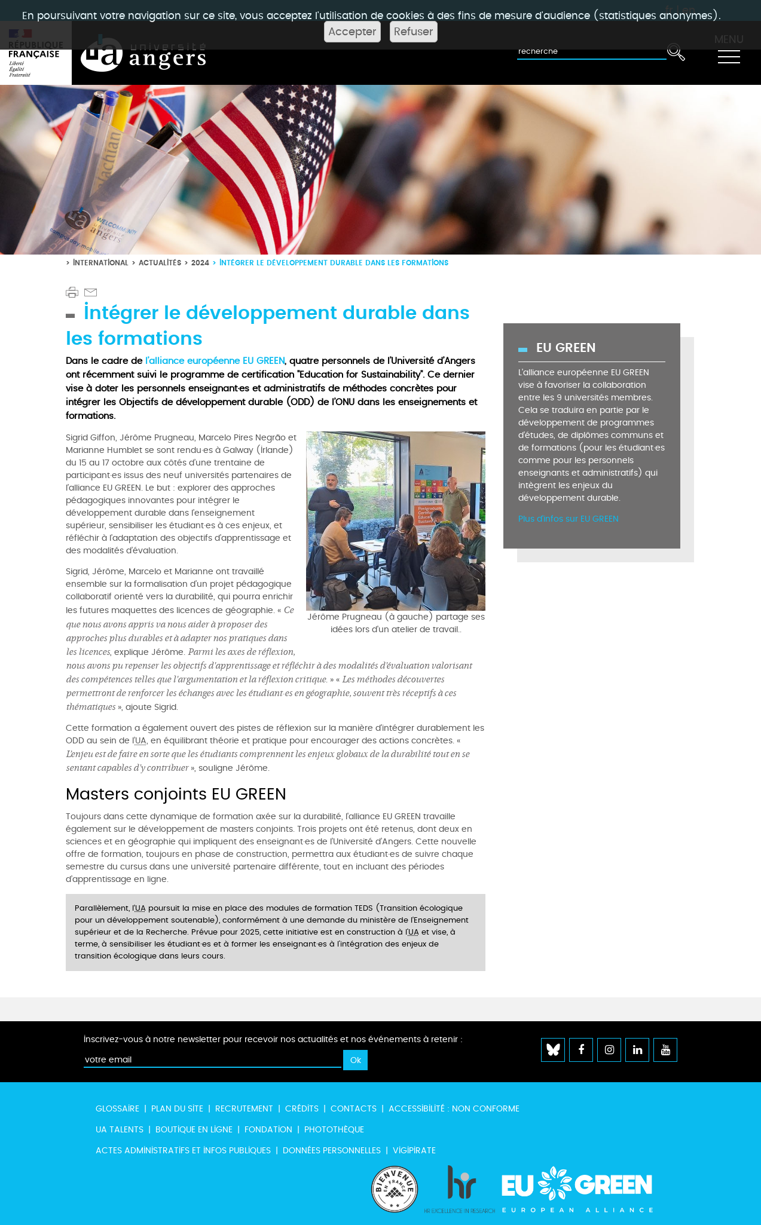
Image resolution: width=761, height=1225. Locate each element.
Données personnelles (332, 1150)
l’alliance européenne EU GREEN (215, 361)
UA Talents (119, 1129)
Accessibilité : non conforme (454, 1108)
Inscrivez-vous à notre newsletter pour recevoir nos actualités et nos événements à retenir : (273, 1039)
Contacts (354, 1108)
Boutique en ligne (194, 1129)
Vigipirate (414, 1150)
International (101, 263)
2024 (200, 263)
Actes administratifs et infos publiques (183, 1150)
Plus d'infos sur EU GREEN (568, 519)
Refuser (413, 31)
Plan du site (177, 1108)
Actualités (160, 263)
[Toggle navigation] (728, 53)
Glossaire (117, 1108)
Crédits (302, 1108)
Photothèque (334, 1129)
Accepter (352, 31)
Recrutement (244, 1108)
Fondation (268, 1129)
